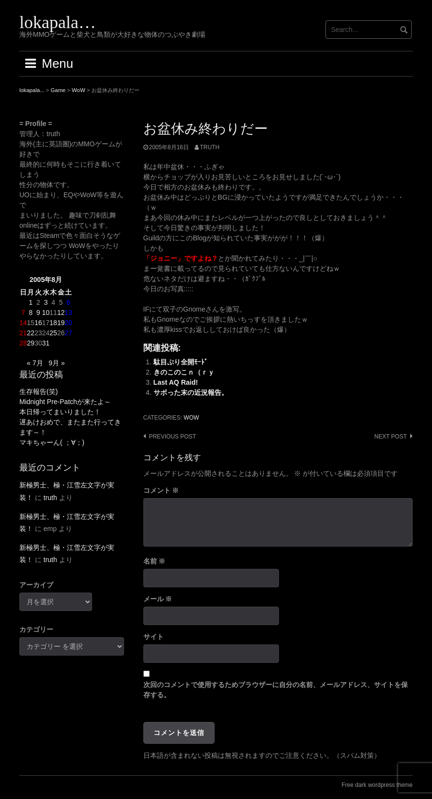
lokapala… (57, 22)
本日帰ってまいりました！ (60, 412)
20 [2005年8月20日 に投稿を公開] (68, 323)
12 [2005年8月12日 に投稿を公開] (61, 312)
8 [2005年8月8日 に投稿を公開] (30, 312)
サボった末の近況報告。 (191, 392)
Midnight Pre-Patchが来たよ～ (65, 402)
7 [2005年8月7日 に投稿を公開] (23, 312)
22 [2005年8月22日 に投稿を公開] (31, 333)
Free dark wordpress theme (377, 785)
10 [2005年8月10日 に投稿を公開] (46, 312)
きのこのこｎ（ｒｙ (184, 372)
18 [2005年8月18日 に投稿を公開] (53, 323)
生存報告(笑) (38, 391)
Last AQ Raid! (176, 382)
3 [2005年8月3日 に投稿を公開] (46, 302)
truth (209, 147)
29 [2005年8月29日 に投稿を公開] (31, 343)
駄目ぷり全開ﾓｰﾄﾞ (181, 362)
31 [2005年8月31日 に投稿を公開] (46, 343)
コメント (161, 490)
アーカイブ (36, 585)
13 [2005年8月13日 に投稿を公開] (68, 312)
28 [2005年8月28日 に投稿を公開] (23, 343)
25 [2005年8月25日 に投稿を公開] (53, 333)
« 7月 (35, 363)
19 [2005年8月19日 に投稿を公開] (61, 323)
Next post (390, 436)
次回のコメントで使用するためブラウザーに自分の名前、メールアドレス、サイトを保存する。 (275, 690)
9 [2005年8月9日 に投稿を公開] (38, 312)
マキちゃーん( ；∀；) (51, 442)
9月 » (56, 363)
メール (157, 599)
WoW (191, 417)
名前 (154, 561)
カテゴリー (36, 629)
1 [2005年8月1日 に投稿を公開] (30, 302)
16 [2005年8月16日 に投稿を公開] (38, 323)
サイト (153, 637)
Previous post (172, 436)
